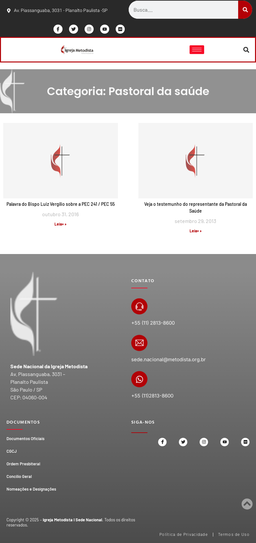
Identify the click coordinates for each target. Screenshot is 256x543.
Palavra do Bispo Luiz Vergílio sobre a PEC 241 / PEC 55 (60, 204)
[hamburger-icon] (197, 49)
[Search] (245, 10)
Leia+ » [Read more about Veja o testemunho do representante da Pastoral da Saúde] (196, 230)
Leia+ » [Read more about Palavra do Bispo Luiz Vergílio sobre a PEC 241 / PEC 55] (60, 224)
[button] (246, 49)
